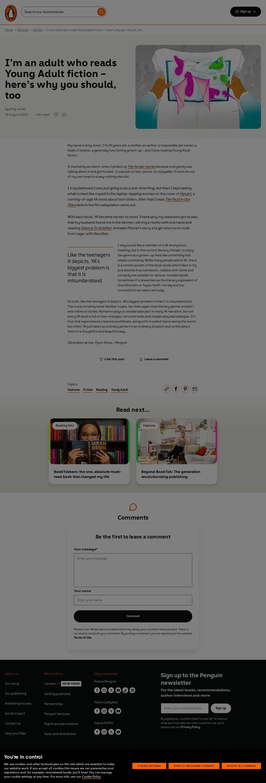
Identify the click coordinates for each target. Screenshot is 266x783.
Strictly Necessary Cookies (194, 765)
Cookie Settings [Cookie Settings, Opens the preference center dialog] (149, 765)
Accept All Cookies (241, 765)
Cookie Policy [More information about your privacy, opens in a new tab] (91, 776)
